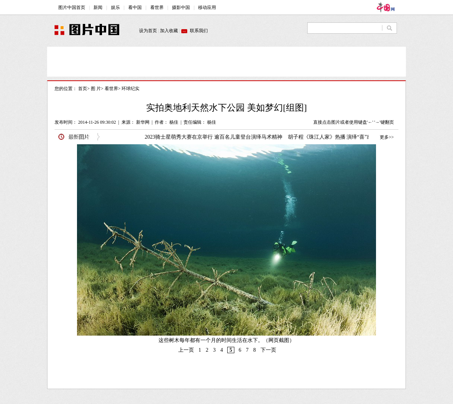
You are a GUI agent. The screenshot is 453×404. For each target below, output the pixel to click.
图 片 (96, 88)
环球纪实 (130, 88)
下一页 (268, 350)
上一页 (186, 350)
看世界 (111, 88)
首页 (82, 88)
